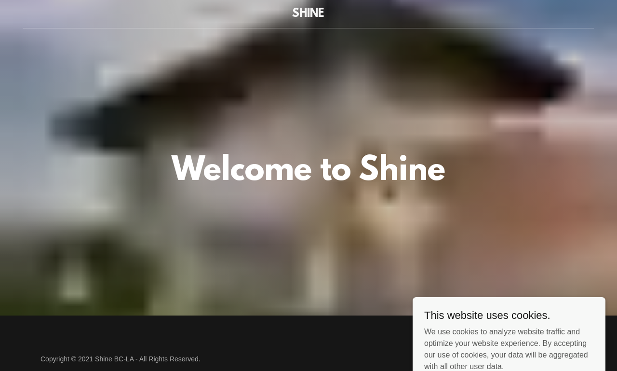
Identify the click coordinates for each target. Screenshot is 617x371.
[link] (309, 14)
